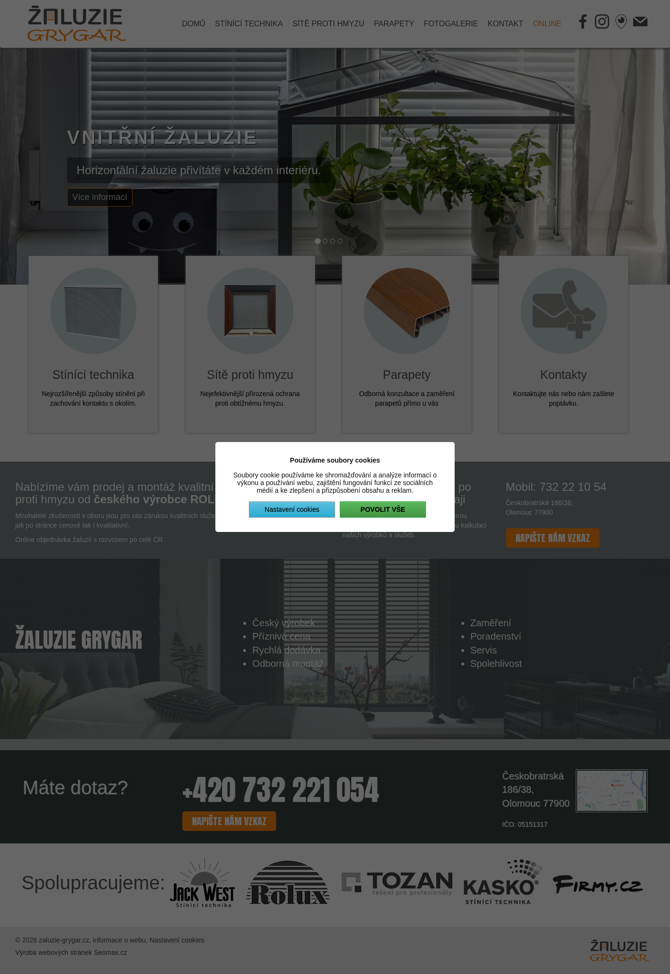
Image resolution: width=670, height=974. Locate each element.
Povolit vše (382, 509)
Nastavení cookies (292, 509)
